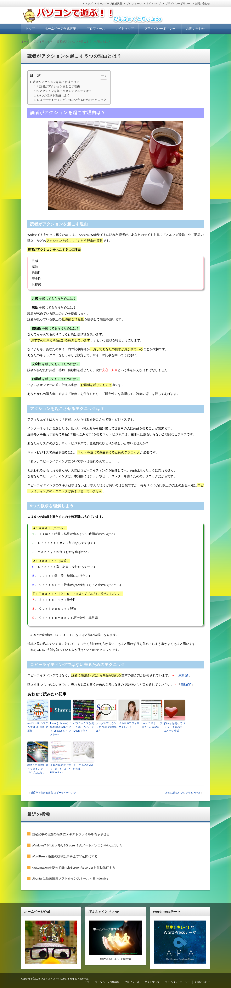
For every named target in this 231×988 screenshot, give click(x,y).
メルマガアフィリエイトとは (129, 725)
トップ (88, 3)
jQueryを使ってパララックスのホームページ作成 (174, 727)
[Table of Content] (103, 76)
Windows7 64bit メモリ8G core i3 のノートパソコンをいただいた (77, 845)
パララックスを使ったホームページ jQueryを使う (83, 727)
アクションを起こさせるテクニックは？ (65, 91)
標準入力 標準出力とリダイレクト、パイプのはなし (37, 769)
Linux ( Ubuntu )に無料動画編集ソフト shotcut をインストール (60, 729)
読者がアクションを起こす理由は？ (56, 82)
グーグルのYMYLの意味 (83, 767)
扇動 (181, 675)
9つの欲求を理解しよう (54, 95)
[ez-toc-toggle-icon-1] (101, 76)
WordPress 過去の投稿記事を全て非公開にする (65, 856)
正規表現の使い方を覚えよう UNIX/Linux (60, 769)
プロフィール (133, 3)
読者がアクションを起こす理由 (59, 86)
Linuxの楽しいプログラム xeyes (151, 725)
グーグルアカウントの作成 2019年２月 (106, 727)
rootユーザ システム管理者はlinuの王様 (37, 727)
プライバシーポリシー (177, 3)
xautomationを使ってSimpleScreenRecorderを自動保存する (73, 867)
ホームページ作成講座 (109, 3)
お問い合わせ (202, 3)
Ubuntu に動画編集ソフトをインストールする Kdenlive (70, 878)
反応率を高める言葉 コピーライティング (53, 792)
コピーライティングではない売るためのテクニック (72, 99)
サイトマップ (153, 3)
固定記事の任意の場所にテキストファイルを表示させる (70, 834)
